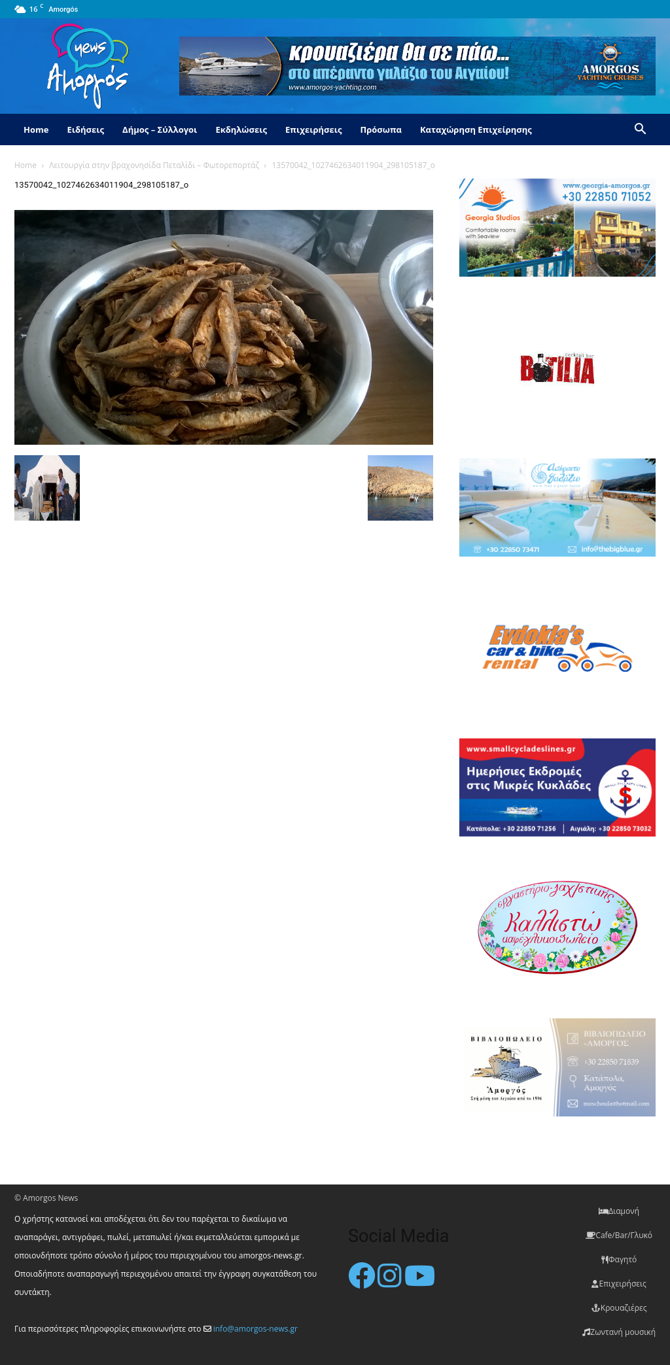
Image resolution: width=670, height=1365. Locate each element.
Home (36, 129)
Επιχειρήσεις (313, 129)
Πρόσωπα (381, 129)
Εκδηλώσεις (241, 129)
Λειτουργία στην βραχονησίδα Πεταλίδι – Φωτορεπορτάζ (154, 165)
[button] (640, 130)
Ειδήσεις (85, 129)
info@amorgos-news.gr (255, 1328)
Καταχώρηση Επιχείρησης (476, 129)
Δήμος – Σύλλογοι (159, 129)
